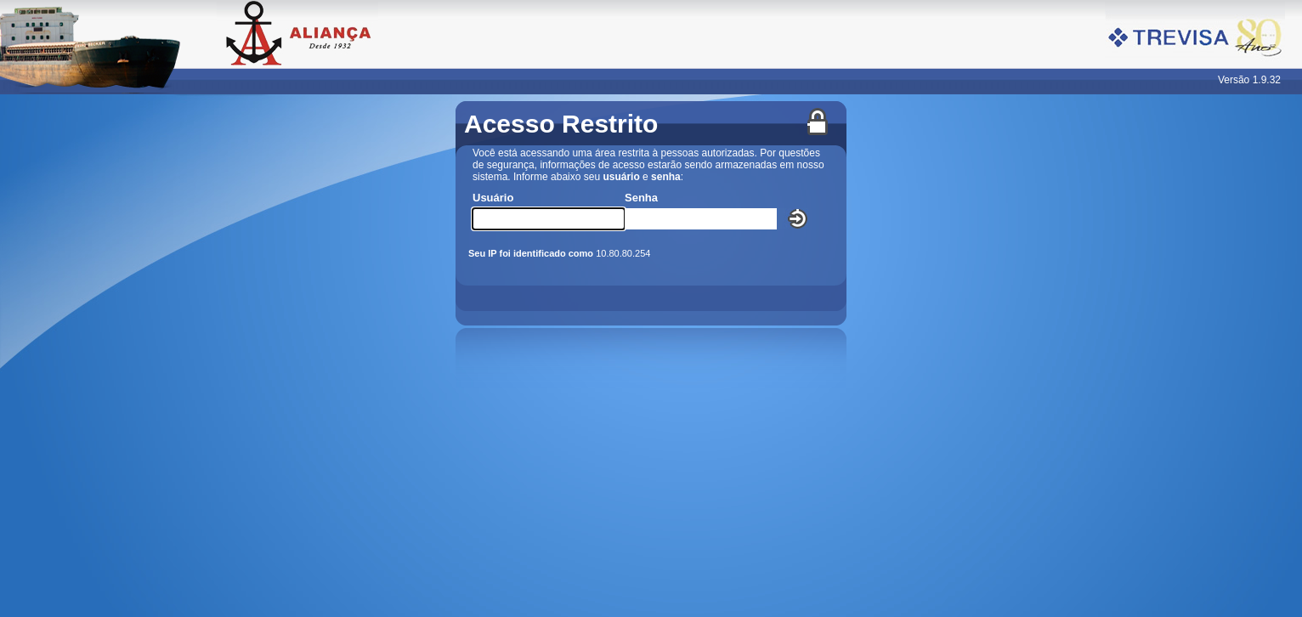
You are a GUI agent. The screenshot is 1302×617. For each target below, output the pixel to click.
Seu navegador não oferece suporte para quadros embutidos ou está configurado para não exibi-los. (651, 355)
